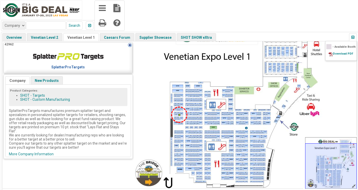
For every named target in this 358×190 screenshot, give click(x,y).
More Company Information (31, 154)
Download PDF (343, 53)
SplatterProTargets (68, 67)
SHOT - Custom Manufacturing (45, 99)
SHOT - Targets (32, 95)
